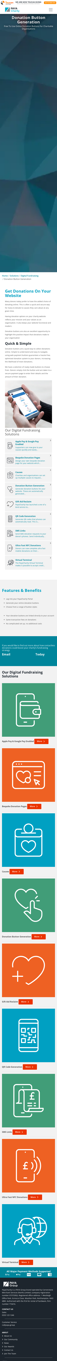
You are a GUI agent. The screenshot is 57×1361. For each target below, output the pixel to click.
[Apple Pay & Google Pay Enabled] (26, 445)
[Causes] (26, 475)
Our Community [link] (10, 1339)
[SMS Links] (26, 533)
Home (5, 275)
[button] (50, 9)
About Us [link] (7, 1336)
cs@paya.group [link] (23, 654)
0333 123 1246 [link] (8, 1315)
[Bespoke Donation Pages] (26, 460)
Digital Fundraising (29, 275)
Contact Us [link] (7, 1350)
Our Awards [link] (8, 1346)
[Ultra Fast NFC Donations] (26, 548)
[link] (12, 9)
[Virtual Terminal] (26, 562)
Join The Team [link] (9, 1353)
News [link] (5, 1343)
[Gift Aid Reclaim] (26, 504)
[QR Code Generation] (26, 519)
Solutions (14, 275)
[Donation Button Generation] (26, 489)
